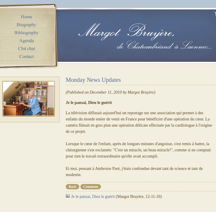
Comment (90, 187)
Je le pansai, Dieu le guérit (93, 196)
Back (72, 187)
